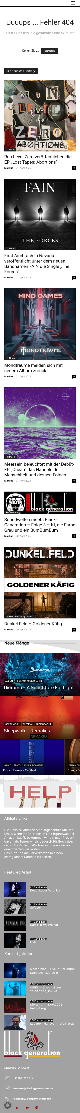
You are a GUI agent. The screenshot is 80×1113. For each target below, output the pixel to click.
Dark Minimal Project (44, 925)
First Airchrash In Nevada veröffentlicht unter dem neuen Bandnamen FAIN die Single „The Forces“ (36, 263)
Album (9, 681)
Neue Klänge (16, 643)
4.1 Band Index (38, 887)
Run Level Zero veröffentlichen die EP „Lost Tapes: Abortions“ (38, 159)
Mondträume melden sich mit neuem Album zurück (33, 368)
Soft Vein (36, 907)
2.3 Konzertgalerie (41, 984)
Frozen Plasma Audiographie (28, 765)
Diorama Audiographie (29, 681)
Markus (8, 167)
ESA (33, 942)
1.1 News (10, 149)
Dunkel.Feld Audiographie (19, 616)
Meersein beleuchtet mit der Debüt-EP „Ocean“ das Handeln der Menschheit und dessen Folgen (39, 469)
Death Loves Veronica (45, 890)
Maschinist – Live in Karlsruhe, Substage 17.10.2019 (53, 970)
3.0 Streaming (13, 512)
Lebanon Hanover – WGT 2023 (52, 1023)
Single (7, 765)
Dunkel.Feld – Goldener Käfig (33, 623)
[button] (7, 1105)
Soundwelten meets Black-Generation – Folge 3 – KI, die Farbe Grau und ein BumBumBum (39, 525)
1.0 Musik (10, 456)
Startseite (49, 51)
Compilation (12, 724)
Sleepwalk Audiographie (37, 724)
